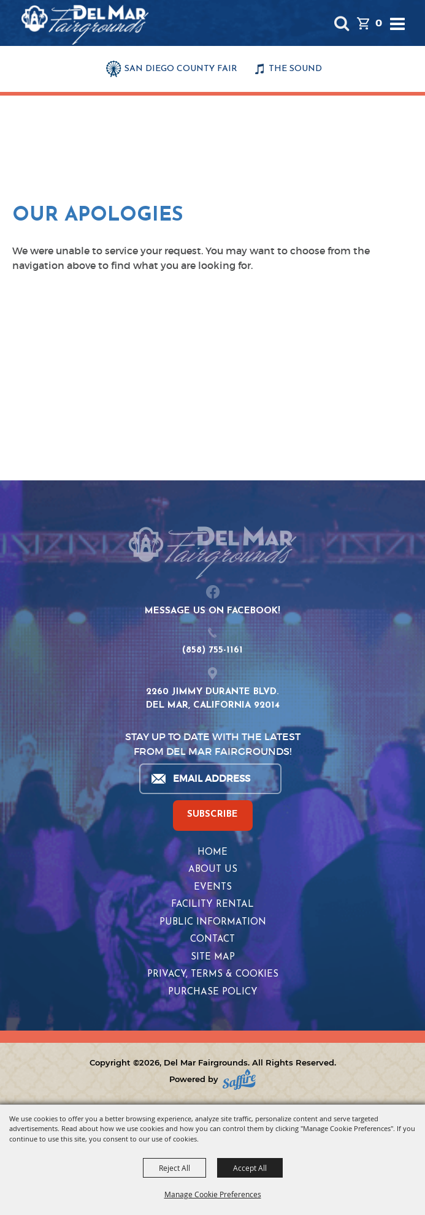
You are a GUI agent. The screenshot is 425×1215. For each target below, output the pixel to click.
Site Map (213, 957)
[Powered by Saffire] (239, 1079)
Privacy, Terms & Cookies (212, 974)
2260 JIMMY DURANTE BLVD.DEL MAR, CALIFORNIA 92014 (213, 699)
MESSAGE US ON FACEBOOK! (212, 611)
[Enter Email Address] (209, 778)
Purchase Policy (213, 992)
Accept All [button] (250, 1168)
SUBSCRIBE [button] (212, 814)
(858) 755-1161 (212, 650)
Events (213, 887)
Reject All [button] (174, 1168)
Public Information (212, 922)
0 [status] (378, 23)
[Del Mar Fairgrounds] (84, 24)
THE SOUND (295, 69)
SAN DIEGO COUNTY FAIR (180, 69)
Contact (212, 939)
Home (212, 852)
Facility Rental (212, 904)
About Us (212, 869)
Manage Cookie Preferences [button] (212, 1194)
